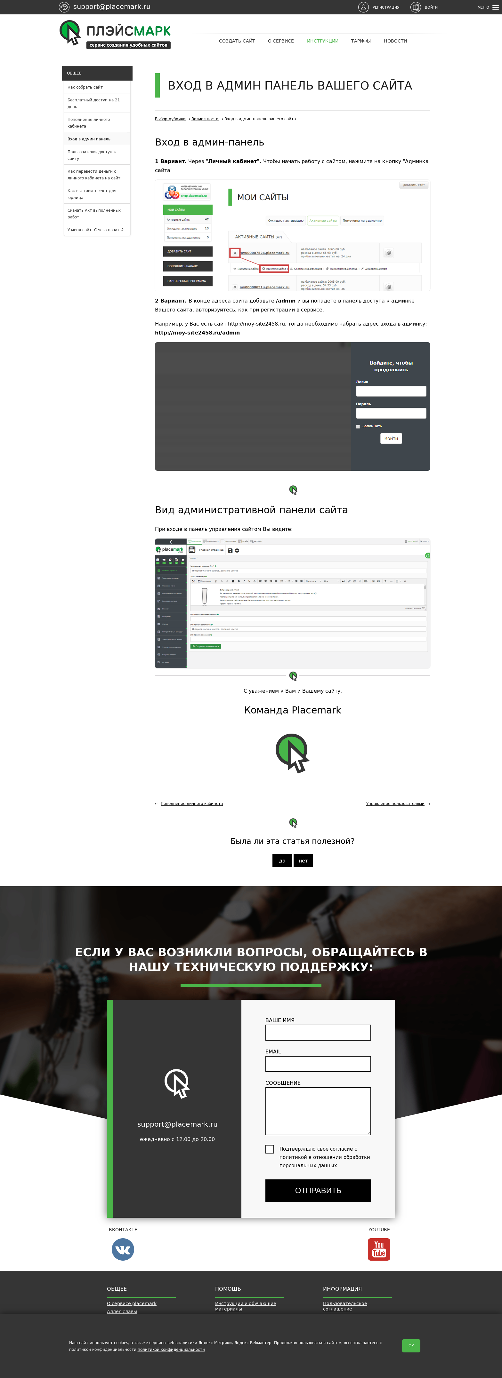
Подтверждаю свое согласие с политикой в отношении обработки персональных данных (324, 1157)
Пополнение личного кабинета (89, 123)
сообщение (318, 1106)
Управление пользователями (395, 803)
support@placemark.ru (111, 6)
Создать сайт (237, 41)
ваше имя (318, 1028)
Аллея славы (122, 1311)
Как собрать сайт (85, 87)
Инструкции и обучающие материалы (245, 1306)
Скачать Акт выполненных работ (94, 213)
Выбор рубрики (170, 118)
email (318, 1059)
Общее (73, 73)
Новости (395, 41)
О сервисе (281, 41)
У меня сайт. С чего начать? (96, 229)
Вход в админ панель (89, 139)
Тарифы (361, 41)
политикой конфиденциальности (171, 1349)
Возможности (205, 118)
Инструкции (322, 41)
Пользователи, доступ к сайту (92, 155)
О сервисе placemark (132, 1303)
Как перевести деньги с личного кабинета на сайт (94, 174)
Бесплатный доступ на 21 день (94, 103)
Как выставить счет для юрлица (92, 194)
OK (411, 1346)
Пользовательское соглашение (345, 1306)
